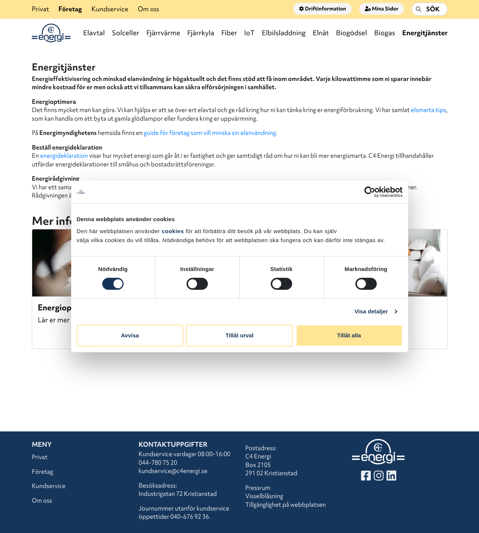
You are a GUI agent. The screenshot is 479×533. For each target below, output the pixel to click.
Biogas (384, 32)
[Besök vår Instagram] (378, 477)
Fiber (229, 32)
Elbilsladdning (284, 32)
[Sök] (430, 9)
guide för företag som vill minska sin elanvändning (210, 133)
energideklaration (64, 155)
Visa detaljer (371, 311)
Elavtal (94, 32)
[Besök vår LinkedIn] (391, 477)
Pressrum (257, 488)
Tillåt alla (349, 335)
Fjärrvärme (163, 32)
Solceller (125, 32)
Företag (70, 8)
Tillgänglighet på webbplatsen (285, 504)
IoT (249, 32)
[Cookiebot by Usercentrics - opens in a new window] (370, 192)
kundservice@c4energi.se (173, 471)
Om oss (148, 8)
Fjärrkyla (200, 32)
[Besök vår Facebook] (366, 477)
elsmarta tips (428, 110)
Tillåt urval (239, 335)
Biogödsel (351, 32)
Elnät (321, 32)
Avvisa (130, 335)
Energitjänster (425, 32)
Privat (40, 8)
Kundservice (109, 8)
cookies (173, 231)
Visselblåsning (264, 496)
